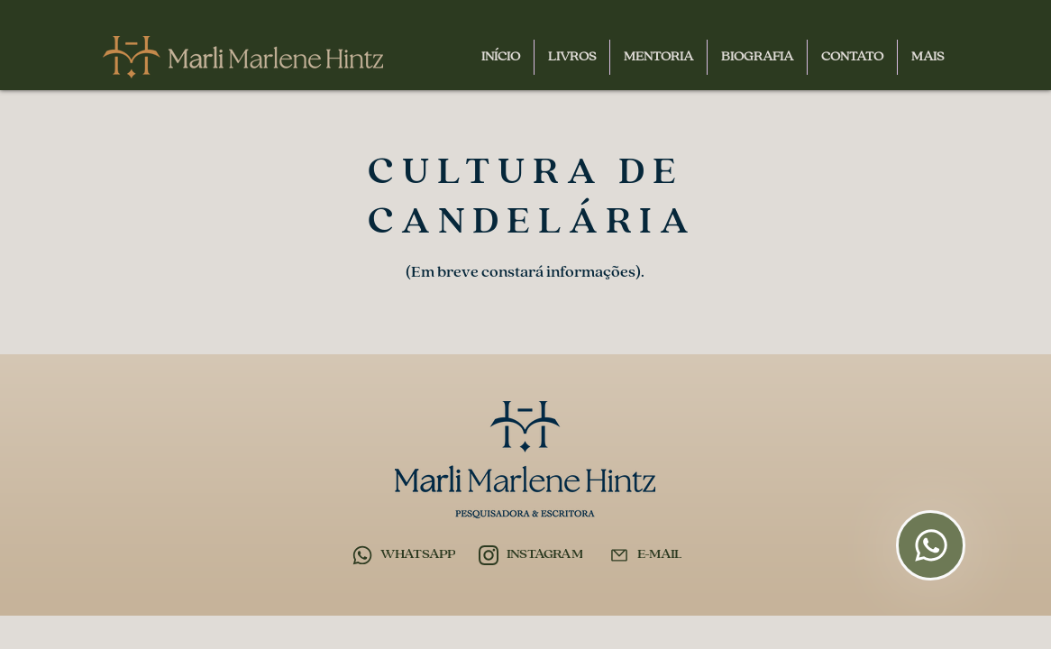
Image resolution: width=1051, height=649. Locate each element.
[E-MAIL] (645, 555)
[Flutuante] (930, 545)
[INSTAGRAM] (530, 555)
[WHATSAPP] (404, 555)
